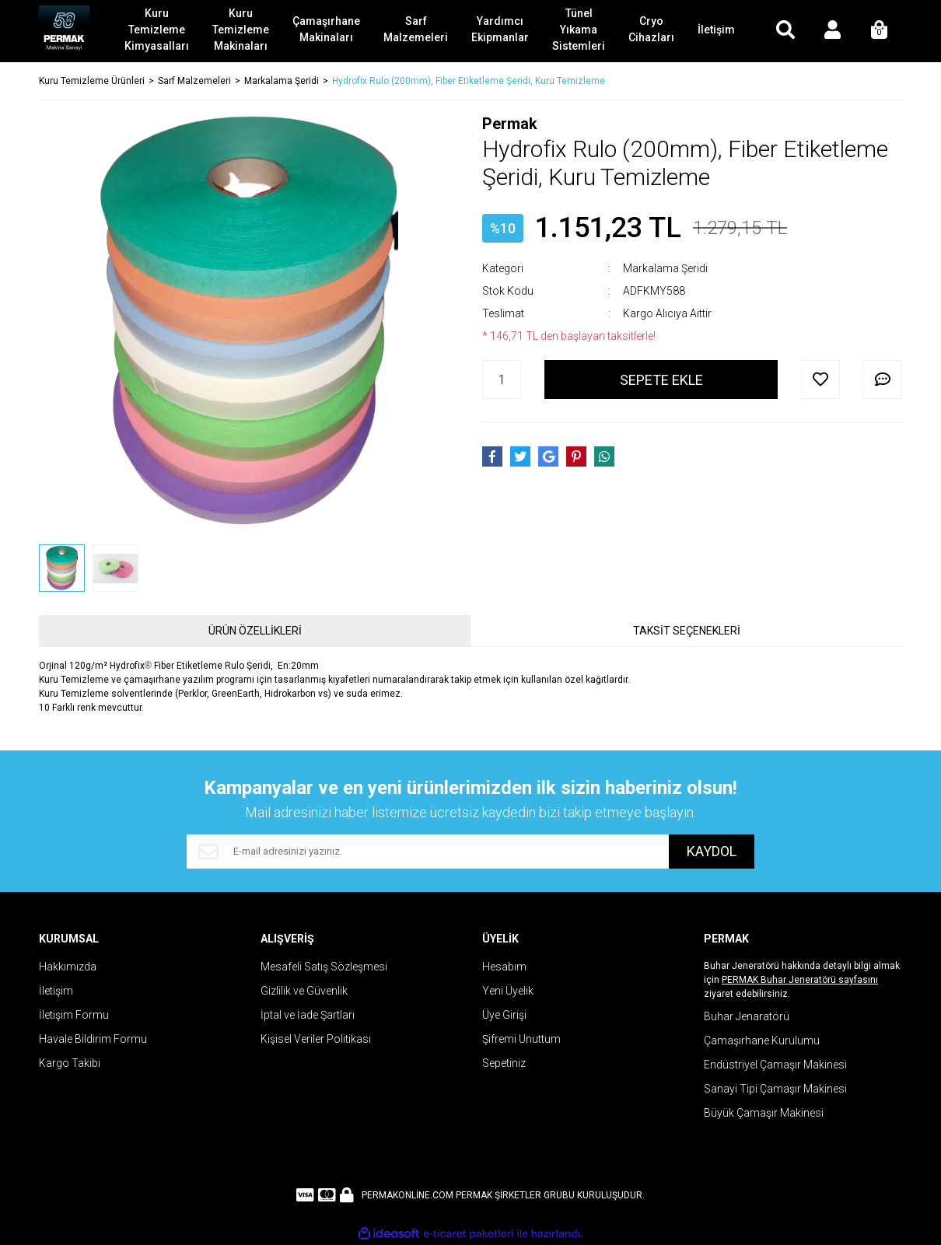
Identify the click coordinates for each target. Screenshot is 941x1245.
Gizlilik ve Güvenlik (304, 990)
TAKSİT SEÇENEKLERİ (686, 630)
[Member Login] (832, 31)
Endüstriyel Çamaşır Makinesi (775, 1064)
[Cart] (878, 31)
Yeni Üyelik (507, 990)
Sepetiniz (504, 1063)
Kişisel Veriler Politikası (316, 1039)
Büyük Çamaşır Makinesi (764, 1113)
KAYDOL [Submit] (711, 852)
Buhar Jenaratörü (746, 1016)
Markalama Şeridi (665, 268)
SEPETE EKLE (661, 380)
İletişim (56, 990)
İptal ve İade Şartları (308, 1015)
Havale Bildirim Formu (93, 1039)
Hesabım (504, 966)
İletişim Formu (74, 1015)
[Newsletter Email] (428, 851)
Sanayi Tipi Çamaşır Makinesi (775, 1088)
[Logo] (64, 31)
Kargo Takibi (69, 1063)
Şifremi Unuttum (521, 1039)
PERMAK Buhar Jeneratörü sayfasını (800, 979)
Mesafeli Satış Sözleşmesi (324, 966)
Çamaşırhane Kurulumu (762, 1040)
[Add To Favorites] (820, 379)
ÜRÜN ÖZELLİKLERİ (255, 630)
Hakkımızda (67, 966)
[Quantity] (501, 379)
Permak (509, 123)
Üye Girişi (504, 1015)
